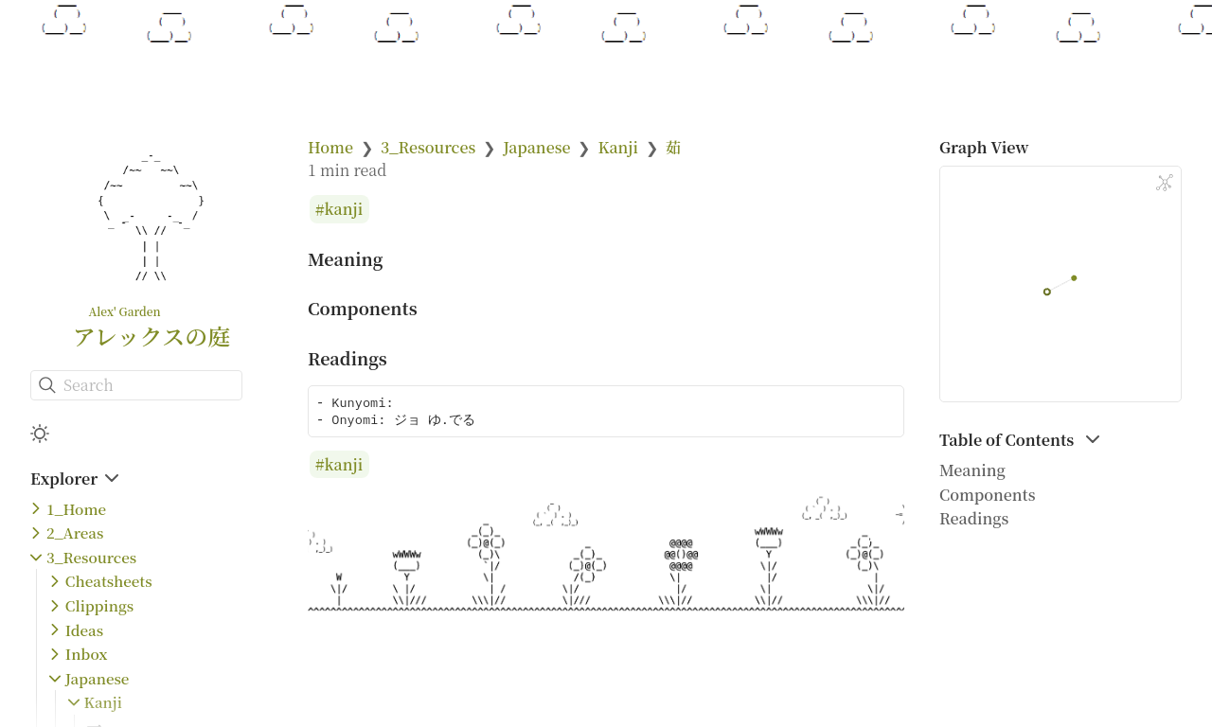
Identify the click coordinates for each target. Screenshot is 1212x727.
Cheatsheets (108, 581)
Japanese (97, 678)
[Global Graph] (1164, 182)
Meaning (972, 470)
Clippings (99, 605)
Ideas (84, 630)
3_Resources (91, 557)
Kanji (103, 702)
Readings (973, 518)
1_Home (76, 509)
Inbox (86, 654)
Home (330, 147)
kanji (344, 210)
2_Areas (74, 532)
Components (987, 494)
